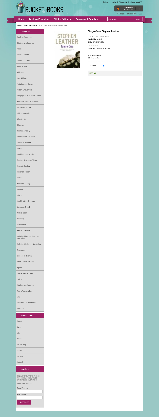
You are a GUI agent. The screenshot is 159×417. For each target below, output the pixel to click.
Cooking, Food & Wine (26, 154)
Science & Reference (25, 256)
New (106, 66)
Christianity (21, 119)
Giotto (19, 350)
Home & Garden (23, 166)
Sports (19, 268)
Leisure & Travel (23, 207)
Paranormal (21, 225)
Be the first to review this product (99, 48)
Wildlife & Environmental (26, 303)
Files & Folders (23, 55)
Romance (21, 250)
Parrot (19, 321)
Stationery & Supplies (25, 43)
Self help (20, 279)
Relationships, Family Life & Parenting (28, 237)
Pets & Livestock (23, 230)
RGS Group (21, 345)
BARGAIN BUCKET (25, 107)
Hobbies (20, 189)
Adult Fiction (22, 66)
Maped (19, 339)
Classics (20, 125)
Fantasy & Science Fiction (27, 160)
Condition (93, 66)
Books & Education (24, 37)
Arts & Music (22, 78)
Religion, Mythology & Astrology (29, 244)
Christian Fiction (23, 61)
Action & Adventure (24, 90)
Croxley (20, 356)
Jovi (18, 333)
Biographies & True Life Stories (29, 96)
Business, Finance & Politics (28, 102)
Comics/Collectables (25, 143)
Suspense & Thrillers (25, 273)
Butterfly (20, 362)
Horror (19, 178)
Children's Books (23, 113)
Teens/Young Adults (24, 291)
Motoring (20, 219)
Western (20, 309)
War (18, 297)
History (20, 195)
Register (105, 2)
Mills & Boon (22, 213)
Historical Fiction (23, 172)
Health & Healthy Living (26, 201)
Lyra (18, 327)
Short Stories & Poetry (25, 262)
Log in (114, 2)
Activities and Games (25, 84)
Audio (19, 49)
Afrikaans (20, 72)
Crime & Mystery (23, 131)
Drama (19, 148)
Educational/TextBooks (26, 137)
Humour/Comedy (23, 184)
